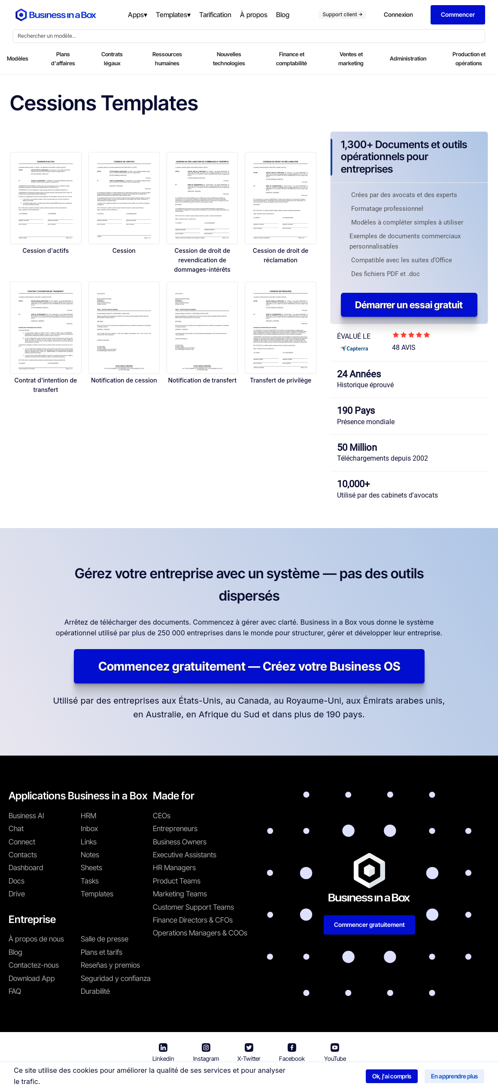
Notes (90, 854)
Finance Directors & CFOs (193, 920)
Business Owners (179, 842)
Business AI (26, 815)
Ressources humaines (167, 59)
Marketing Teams (180, 894)
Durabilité (95, 991)
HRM (88, 815)
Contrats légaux (112, 59)
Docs (16, 881)
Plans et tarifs (101, 952)
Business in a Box (131, 1077)
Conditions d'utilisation (197, 1077)
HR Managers (174, 867)
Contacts (23, 854)
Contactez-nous (34, 965)
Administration (408, 58)
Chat (16, 828)
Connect (22, 842)
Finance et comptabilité (291, 59)
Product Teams (176, 881)
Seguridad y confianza (116, 978)
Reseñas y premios (110, 965)
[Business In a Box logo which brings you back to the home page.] (56, 14)
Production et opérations (469, 59)
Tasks (90, 881)
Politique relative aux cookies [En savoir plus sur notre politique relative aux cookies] (374, 1077)
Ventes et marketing (351, 59)
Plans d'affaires (63, 59)
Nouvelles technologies (229, 59)
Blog (15, 952)
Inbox (89, 828)
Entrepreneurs (175, 828)
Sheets (91, 867)
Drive (17, 894)
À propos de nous (36, 939)
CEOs (161, 815)
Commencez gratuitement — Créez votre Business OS (249, 666)
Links (89, 842)
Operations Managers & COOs (200, 933)
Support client (342, 14)
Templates (97, 894)
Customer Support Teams (193, 907)
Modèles (17, 58)
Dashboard (26, 867)
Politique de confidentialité (281, 1077)
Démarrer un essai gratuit (409, 304)
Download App (32, 978)
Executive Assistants (184, 854)
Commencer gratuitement (369, 924)
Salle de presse (104, 939)
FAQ (15, 991)
